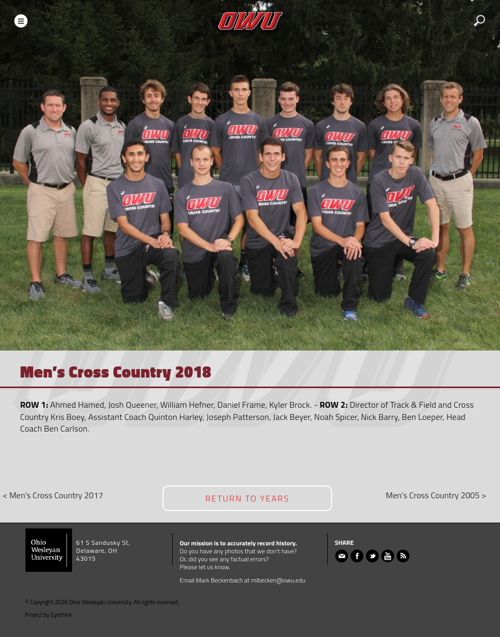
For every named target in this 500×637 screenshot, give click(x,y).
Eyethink (61, 615)
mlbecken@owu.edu (278, 580)
